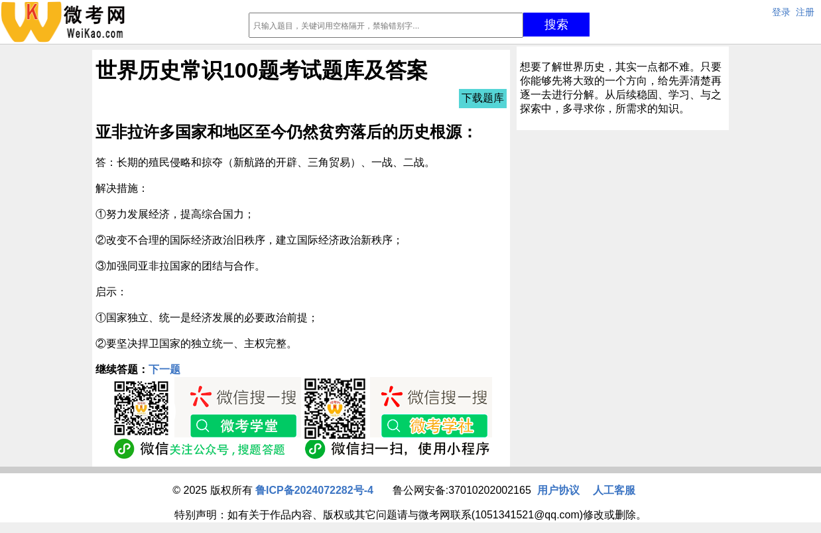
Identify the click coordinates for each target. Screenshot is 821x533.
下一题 (164, 369)
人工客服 (614, 490)
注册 (805, 12)
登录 (781, 12)
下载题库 (483, 98)
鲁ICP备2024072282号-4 (314, 490)
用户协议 (558, 490)
